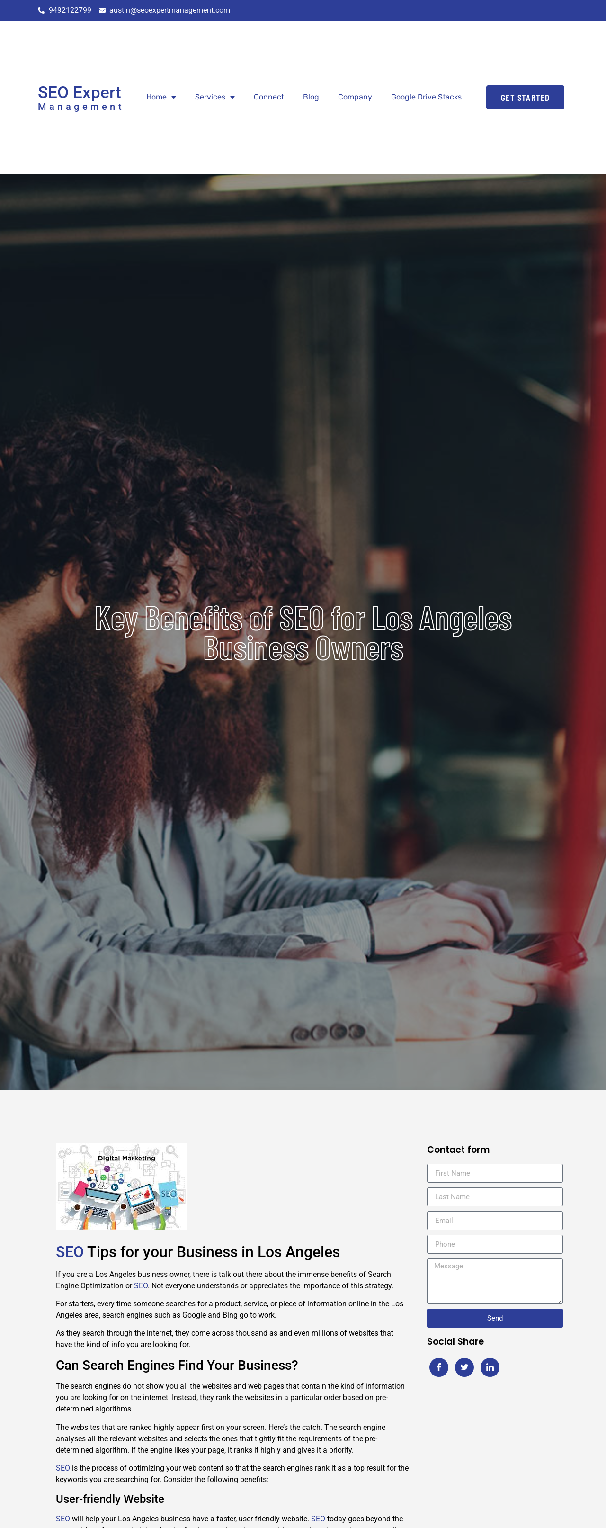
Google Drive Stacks (426, 96)
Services (215, 97)
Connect (269, 96)
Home (161, 97)
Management (81, 106)
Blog (311, 96)
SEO (70, 1252)
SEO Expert (79, 92)
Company (355, 96)
